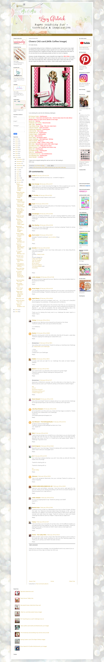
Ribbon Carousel (33, 147)
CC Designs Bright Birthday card (20, 252)
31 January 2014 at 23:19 (40, 456)
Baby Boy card (20, 298)
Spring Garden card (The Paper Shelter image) (32, 639)
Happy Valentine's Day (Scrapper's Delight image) (19, 187)
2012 (16, 311)
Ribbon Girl (32, 149)
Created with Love (33, 132)
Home (52, 581)
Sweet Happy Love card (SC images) (20, 235)
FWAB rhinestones (48, 167)
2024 (16, 141)
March (18, 178)
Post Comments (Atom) (42, 583)
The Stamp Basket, (37, 266)
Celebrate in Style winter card (20, 260)
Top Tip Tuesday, (36, 260)
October (18, 163)
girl (54, 167)
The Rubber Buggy (34, 150)
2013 (16, 309)
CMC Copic (32, 124)
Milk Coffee (32, 144)
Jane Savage (35, 184)
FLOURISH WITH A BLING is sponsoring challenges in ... (20, 275)
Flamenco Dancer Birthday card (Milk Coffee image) (20, 246)
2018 (16, 149)
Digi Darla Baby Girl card (20, 281)
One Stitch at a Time (34, 145)
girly (57, 167)
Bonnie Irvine (36, 507)
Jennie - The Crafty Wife (39, 534)
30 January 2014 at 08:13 (42, 359)
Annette (34, 248)
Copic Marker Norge (34, 126)
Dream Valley (32, 137)
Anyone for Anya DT (37, 389)
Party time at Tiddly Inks (26, 598)
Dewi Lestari (35, 235)
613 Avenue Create (34, 116)
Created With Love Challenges (41, 346)
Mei (33, 386)
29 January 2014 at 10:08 (47, 277)
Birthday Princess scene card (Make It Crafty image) (20, 222)
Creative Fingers (33, 134)
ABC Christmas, (36, 261)
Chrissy (34, 320)
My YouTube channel (16, 34)
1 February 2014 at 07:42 (47, 497)
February (19, 180)
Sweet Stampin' (33, 157)
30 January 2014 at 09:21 (42, 368)
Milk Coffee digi (62, 167)
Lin (33, 456)
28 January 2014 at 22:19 (42, 175)
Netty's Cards (40, 254)
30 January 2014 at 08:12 (45, 343)
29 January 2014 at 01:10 (42, 203)
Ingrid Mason (35, 298)
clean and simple (37, 167)
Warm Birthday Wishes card (20, 269)
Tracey (34, 522)
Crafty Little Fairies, (37, 258)
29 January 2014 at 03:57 (46, 235)
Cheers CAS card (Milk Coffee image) (20, 201)
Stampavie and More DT (38, 391)
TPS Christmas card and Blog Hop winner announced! (34, 632)
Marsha (34, 333)
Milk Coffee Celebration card (19, 285)
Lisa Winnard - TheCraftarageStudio (42, 421)
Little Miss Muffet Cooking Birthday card (20, 240)
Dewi (33, 240)
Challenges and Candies (35, 122)
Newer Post (32, 581)
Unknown (34, 476)
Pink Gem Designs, (37, 264)
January (18, 182)
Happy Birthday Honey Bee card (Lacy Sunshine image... (20, 195)
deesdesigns (35, 213)
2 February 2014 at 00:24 (53, 534)
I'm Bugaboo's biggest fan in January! (20, 265)
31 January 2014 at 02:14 (59, 421)
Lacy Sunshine (32, 142)
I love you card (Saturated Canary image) (20, 205)
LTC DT (34, 388)
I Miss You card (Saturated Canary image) (31, 612)
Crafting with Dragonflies (35, 129)
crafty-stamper (36, 277)
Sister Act (31, 152)
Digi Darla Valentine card (26, 591)
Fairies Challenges (33, 139)
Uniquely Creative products (46, 34)
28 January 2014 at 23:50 (45, 195)
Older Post (72, 581)
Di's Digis (31, 136)
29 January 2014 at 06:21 (43, 248)
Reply (33, 179)
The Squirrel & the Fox (34, 153)
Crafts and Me (32, 131)
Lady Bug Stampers (37, 409)
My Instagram (35, 34)
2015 (16, 155)
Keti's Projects (36, 446)
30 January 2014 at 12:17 (45, 380)
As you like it (32, 118)
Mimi (33, 433)
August (18, 167)
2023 (16, 143)
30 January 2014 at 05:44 (43, 320)
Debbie (34, 359)
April (17, 176)
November (19, 161)
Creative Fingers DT (37, 392)
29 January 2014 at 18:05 (46, 298)
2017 (16, 151)
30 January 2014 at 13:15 (47, 399)
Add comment (33, 545)
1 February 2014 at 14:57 (42, 522)
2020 (16, 145)
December (19, 159)
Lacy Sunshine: (52, 237)
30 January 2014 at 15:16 (50, 409)
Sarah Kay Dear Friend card (20, 216)
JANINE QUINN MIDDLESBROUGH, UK (42, 486)
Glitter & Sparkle (33, 140)
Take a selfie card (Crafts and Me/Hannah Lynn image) (34, 625)
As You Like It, (35, 263)
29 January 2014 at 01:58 (46, 213)
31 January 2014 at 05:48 (47, 446)
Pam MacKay (35, 225)
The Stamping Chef (34, 155)
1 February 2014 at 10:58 (46, 507)
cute (43, 167)
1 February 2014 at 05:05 (44, 476)
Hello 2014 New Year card (20, 301)
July (17, 169)
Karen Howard (36, 399)
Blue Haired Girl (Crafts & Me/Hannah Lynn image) (33, 646)
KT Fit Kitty (35, 195)
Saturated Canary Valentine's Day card (30, 605)
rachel (33, 175)
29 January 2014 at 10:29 (46, 288)
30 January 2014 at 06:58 (43, 333)
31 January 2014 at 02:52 (41, 433)
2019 (16, 147)
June (17, 171)
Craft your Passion (33, 127)
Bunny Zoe (31, 121)
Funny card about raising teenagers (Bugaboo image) (20, 211)
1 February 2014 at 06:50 (59, 486)
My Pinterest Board (27, 34)
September (19, 165)
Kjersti (34, 368)
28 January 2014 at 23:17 (46, 184)
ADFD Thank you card (19, 288)
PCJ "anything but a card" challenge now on (32, 619)
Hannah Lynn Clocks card (19, 256)
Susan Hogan (35, 288)
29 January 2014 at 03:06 (46, 225)
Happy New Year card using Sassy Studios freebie (19, 294)
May (17, 174)
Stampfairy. (35, 267)
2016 (16, 153)
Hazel (33, 203)
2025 (16, 139)
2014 (16, 157)
